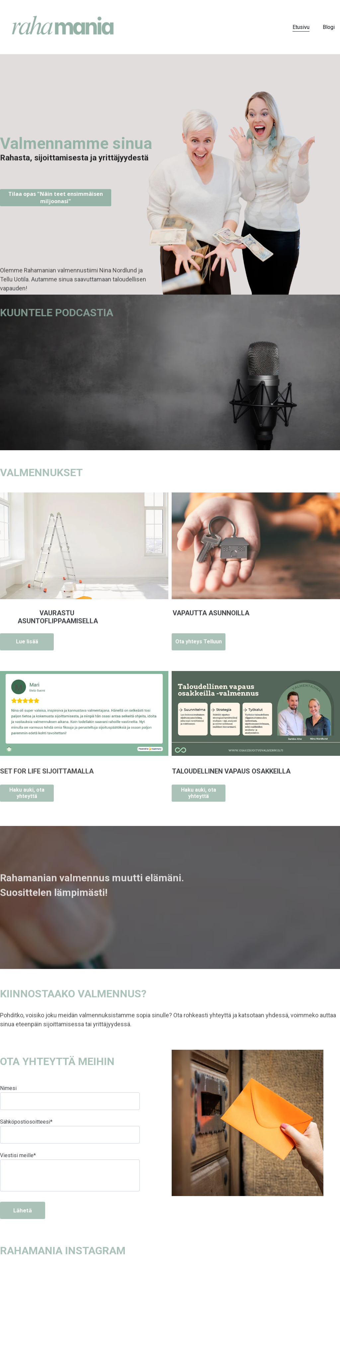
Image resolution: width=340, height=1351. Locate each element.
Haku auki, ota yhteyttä (26, 795)
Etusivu (301, 27)
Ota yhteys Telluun (198, 644)
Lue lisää (27, 644)
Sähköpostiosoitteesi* (26, 1138)
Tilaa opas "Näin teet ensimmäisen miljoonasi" (55, 198)
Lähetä (22, 1226)
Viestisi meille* (18, 1171)
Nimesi (8, 1104)
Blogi (329, 27)
